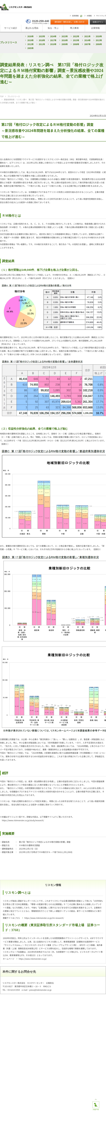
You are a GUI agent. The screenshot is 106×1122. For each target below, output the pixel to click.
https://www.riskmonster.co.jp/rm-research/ (44, 918)
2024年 (53, 36)
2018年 (42, 40)
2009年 (65, 44)
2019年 (30, 40)
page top (95, 1103)
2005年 (30, 48)
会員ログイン (98, 22)
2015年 (76, 40)
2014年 (87, 40)
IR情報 (89, 16)
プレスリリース (8, 42)
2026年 (30, 36)
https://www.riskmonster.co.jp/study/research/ (23, 820)
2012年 (30, 44)
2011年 (42, 44)
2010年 (53, 44)
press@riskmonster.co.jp (40, 990)
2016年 (65, 40)
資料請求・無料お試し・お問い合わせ (69, 22)
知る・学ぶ (53, 28)
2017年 (53, 40)
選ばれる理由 (31, 28)
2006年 (99, 44)
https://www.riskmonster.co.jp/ (33, 959)
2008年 (76, 44)
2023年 (65, 36)
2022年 (76, 36)
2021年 (87, 36)
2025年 (42, 36)
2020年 (99, 36)
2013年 (99, 40)
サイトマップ (101, 16)
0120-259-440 (40, 21)
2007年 (87, 44)
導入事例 (74, 28)
